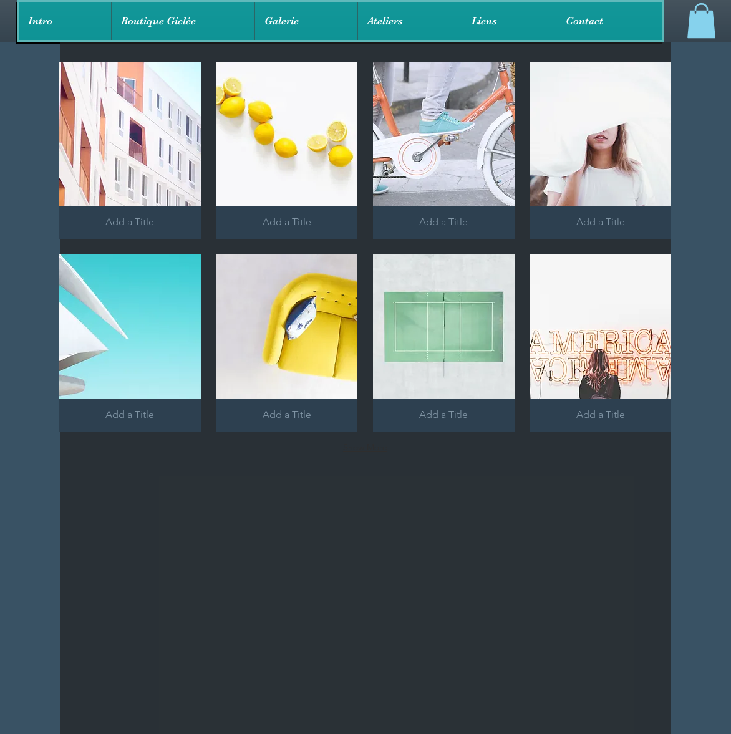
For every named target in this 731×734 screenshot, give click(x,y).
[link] (701, 20)
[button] (182, 21)
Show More (365, 447)
